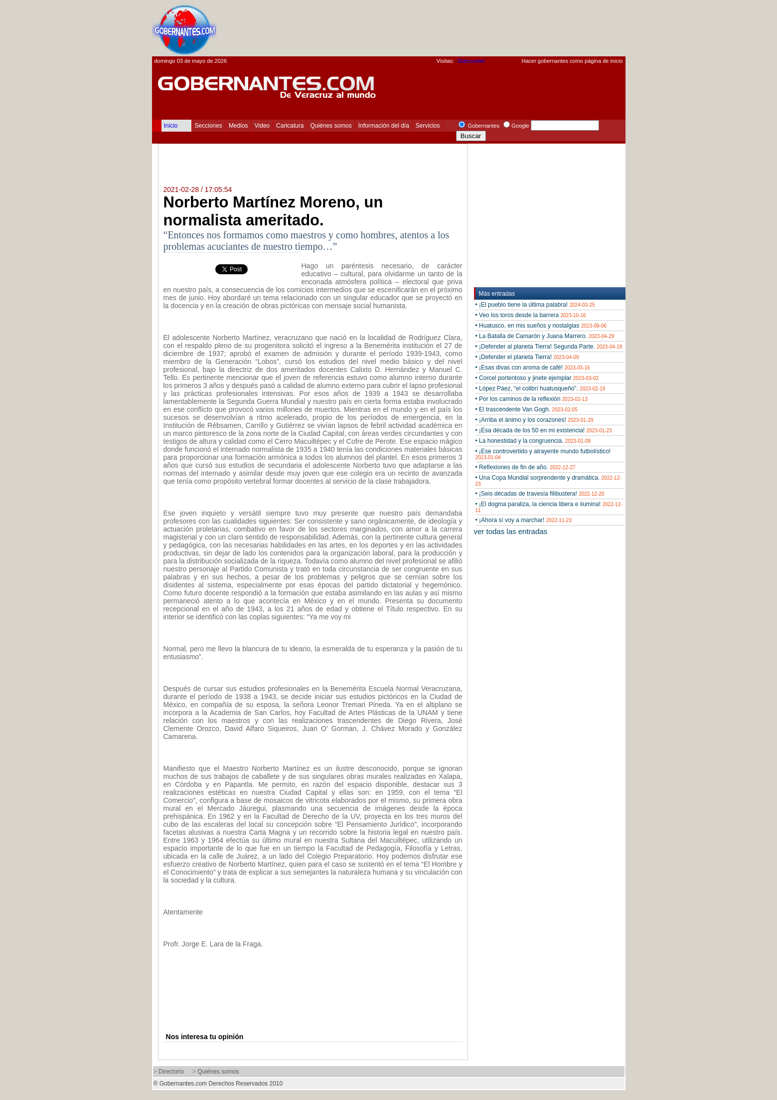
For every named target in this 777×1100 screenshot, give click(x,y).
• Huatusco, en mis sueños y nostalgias (541, 325)
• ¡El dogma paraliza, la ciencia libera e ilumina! (548, 507)
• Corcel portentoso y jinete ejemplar (537, 377)
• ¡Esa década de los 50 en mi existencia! (543, 430)
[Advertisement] (444, 27)
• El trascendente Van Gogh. (526, 409)
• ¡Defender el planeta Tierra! (527, 357)
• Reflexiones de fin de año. (525, 467)
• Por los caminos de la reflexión (531, 398)
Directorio (171, 1071)
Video (262, 125)
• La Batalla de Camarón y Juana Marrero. (545, 336)
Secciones (208, 125)
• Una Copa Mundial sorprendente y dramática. (548, 480)
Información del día (383, 125)
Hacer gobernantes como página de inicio (571, 61)
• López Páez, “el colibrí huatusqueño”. (540, 388)
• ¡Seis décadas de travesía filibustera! (540, 493)
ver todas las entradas (511, 531)
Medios (238, 125)
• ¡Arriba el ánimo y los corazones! (534, 419)
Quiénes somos (330, 125)
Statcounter (471, 61)
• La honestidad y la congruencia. (533, 440)
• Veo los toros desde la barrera (530, 315)
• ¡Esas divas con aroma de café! (532, 367)
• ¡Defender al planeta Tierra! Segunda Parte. (548, 346)
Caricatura (290, 125)
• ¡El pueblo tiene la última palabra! (535, 304)
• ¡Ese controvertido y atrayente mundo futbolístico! (543, 454)
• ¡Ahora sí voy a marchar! (523, 520)
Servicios (428, 125)
